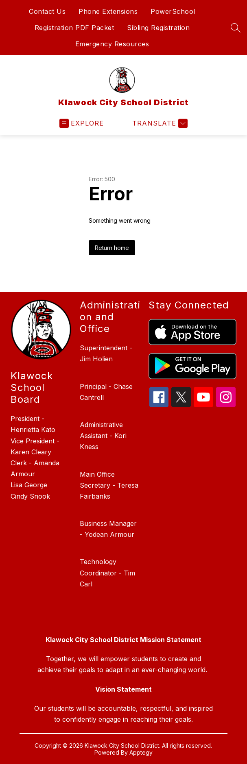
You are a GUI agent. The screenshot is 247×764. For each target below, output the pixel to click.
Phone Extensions (108, 11)
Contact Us (47, 11)
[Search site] (235, 28)
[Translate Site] (159, 123)
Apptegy (141, 752)
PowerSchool (173, 11)
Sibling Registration (158, 28)
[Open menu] (81, 123)
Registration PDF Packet (74, 28)
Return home (112, 247)
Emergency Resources (112, 44)
